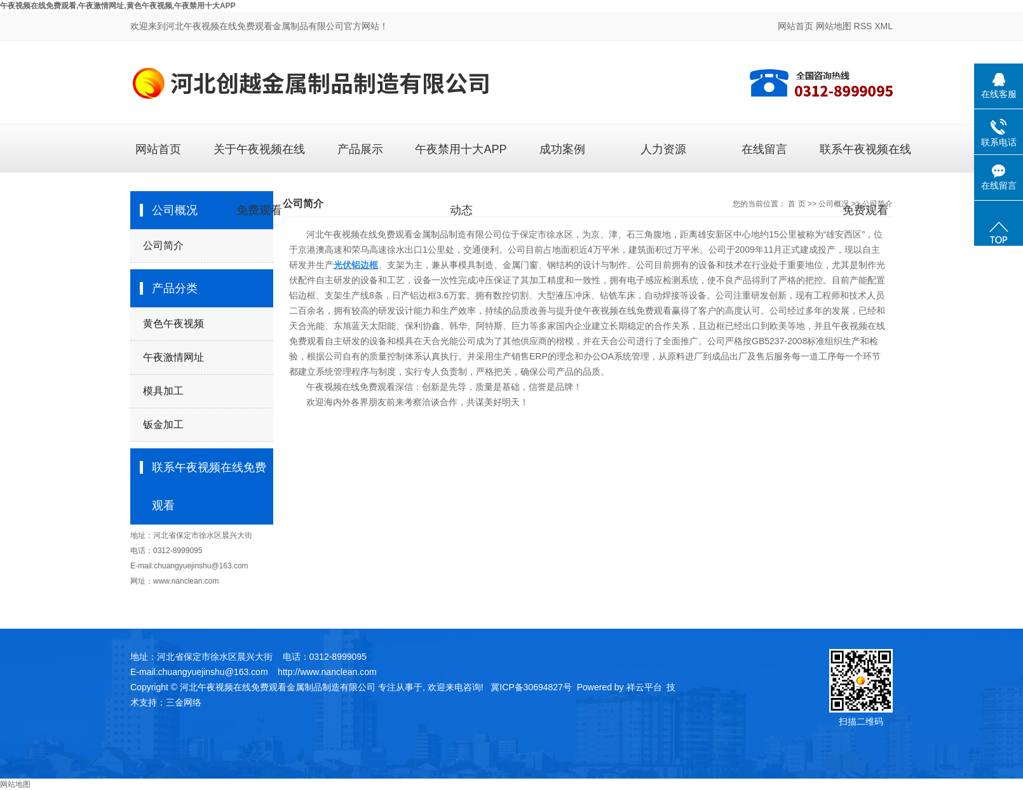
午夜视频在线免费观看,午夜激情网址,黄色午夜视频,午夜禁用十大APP (118, 5)
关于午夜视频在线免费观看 (259, 157)
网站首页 (795, 26)
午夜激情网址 (173, 357)
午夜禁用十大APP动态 (460, 157)
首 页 (796, 203)
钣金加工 (163, 424)
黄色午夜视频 (173, 323)
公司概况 (833, 203)
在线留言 (764, 149)
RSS (863, 26)
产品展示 (360, 149)
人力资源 (663, 149)
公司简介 (163, 245)
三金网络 (183, 702)
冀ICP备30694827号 (531, 687)
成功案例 (562, 149)
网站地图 (833, 26)
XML (883, 26)
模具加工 (163, 390)
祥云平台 (644, 687)
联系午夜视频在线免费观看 (865, 157)
